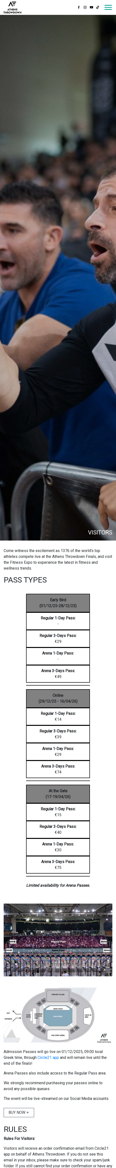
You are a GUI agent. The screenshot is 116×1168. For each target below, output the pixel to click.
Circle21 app (48, 1057)
